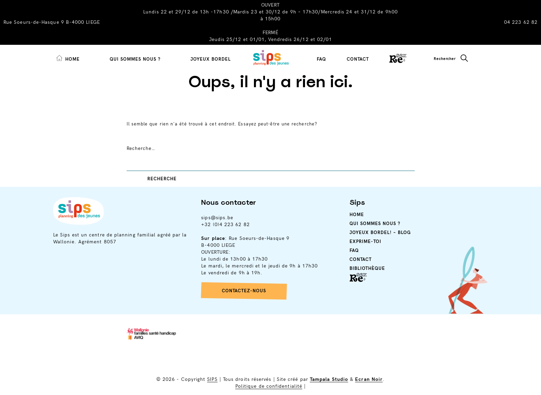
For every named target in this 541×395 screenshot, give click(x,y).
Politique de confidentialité (268, 386)
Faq (354, 250)
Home (357, 214)
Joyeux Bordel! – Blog (380, 232)
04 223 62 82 (521, 22)
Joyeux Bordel (210, 59)
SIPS (212, 379)
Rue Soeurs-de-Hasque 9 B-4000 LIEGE (51, 22)
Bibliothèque (367, 268)
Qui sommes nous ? (135, 59)
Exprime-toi (365, 241)
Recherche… (141, 148)
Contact (358, 59)
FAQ (321, 59)
